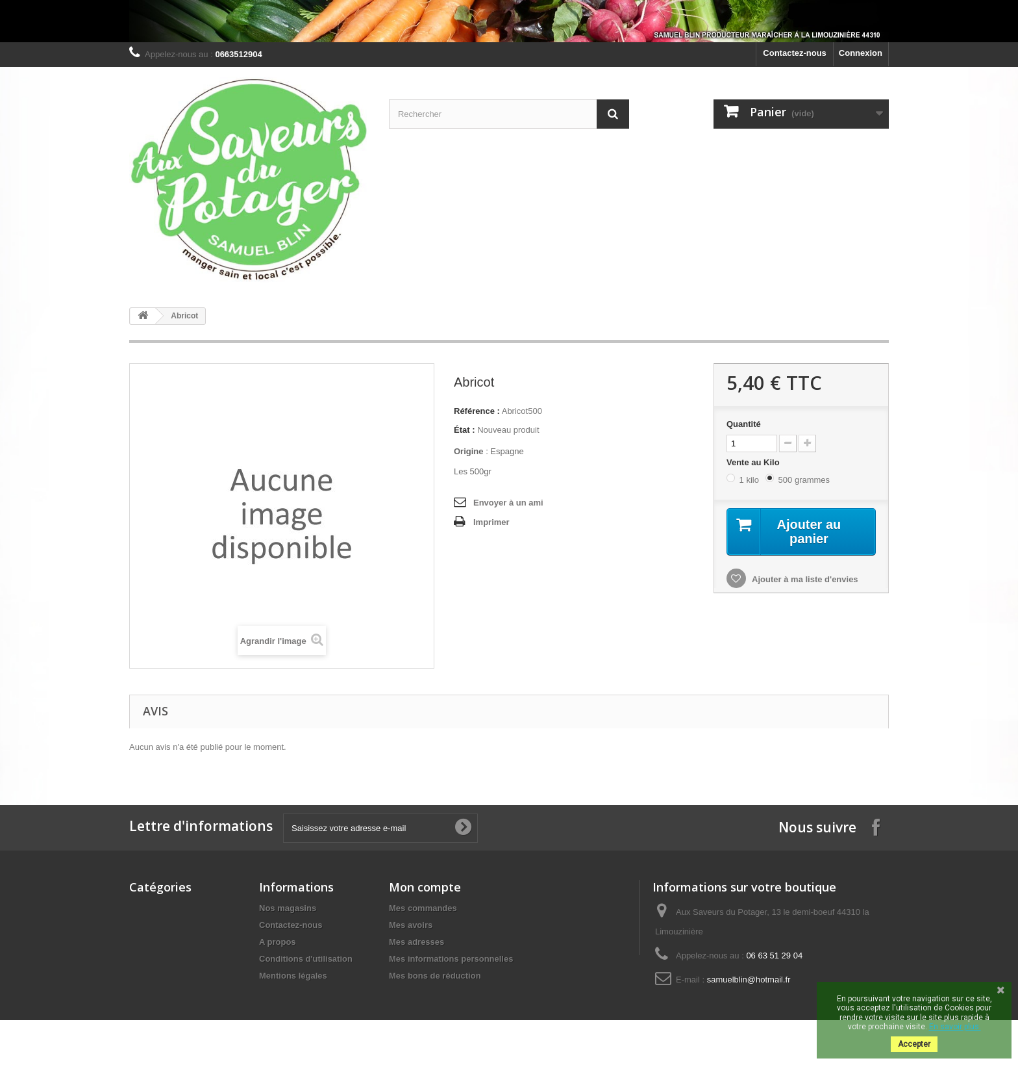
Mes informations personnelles (451, 959)
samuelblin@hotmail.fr (749, 979)
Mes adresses (416, 942)
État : (464, 430)
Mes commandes (423, 908)
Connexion (860, 53)
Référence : (477, 411)
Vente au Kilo (754, 462)
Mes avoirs (410, 925)
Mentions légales (293, 976)
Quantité (743, 424)
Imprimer (491, 522)
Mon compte (425, 887)
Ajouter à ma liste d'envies (804, 580)
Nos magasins (287, 908)
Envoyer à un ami (508, 502)
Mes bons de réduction (435, 976)
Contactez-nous (794, 53)
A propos (277, 942)
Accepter (914, 1044)
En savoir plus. (955, 1026)
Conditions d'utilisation (306, 959)
